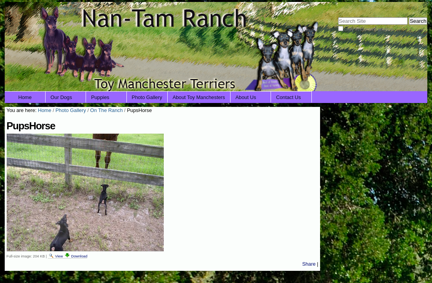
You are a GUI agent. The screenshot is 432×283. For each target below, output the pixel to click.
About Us (246, 97)
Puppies (100, 97)
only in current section (368, 29)
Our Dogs (61, 97)
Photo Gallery (147, 97)
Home (25, 97)
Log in (415, 7)
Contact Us (288, 97)
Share (308, 264)
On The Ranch (106, 110)
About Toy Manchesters (198, 97)
